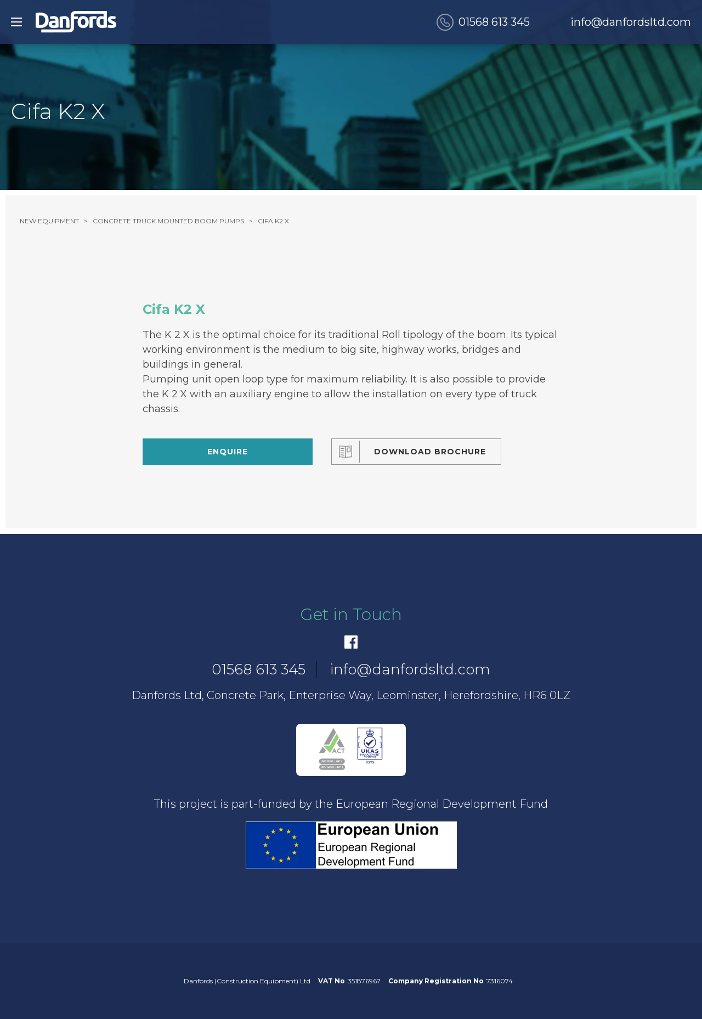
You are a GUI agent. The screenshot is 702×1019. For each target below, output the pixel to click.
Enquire (227, 452)
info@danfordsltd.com (630, 22)
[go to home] (76, 22)
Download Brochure (430, 452)
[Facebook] (351, 642)
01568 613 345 (494, 22)
